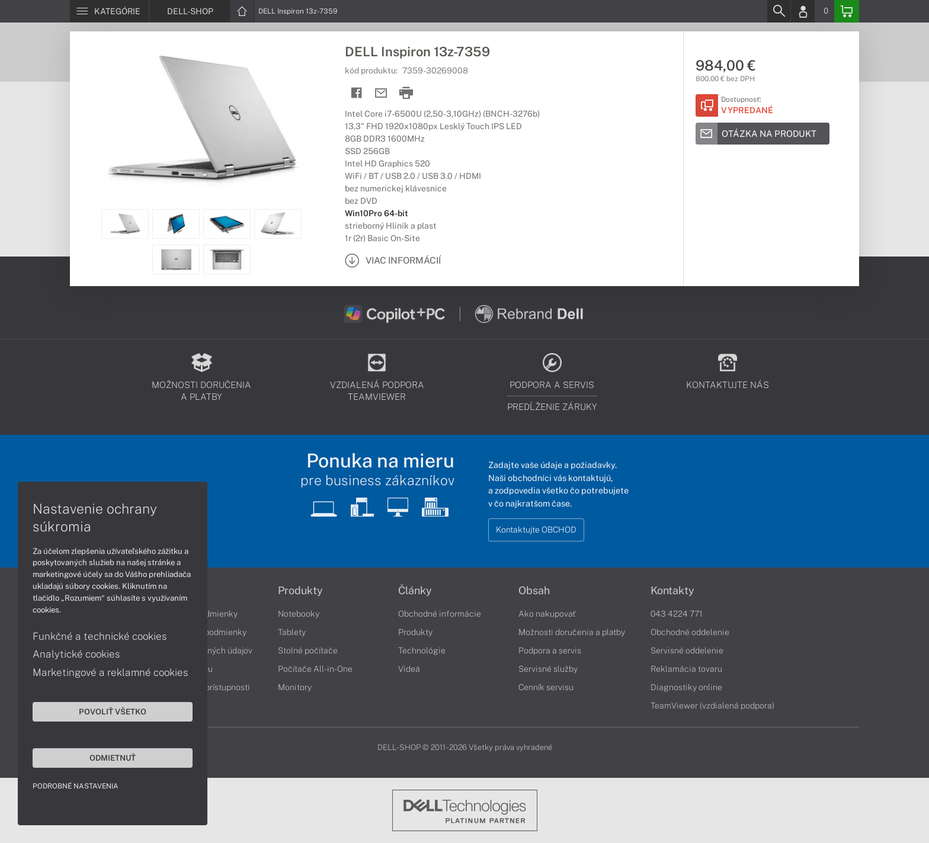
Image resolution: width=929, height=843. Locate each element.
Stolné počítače (308, 650)
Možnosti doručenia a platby (571, 632)
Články (415, 590)
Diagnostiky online (686, 687)
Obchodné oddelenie (690, 632)
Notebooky (298, 613)
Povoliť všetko (112, 711)
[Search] (778, 11)
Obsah (534, 590)
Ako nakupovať (547, 613)
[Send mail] (381, 93)
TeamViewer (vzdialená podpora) (712, 705)
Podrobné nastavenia (75, 786)
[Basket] (846, 11)
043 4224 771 (677, 613)
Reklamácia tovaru (686, 669)
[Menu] (109, 11)
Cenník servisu (546, 687)
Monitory (295, 687)
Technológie (422, 650)
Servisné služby (548, 669)
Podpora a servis (549, 650)
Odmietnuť (112, 757)
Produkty (300, 590)
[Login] (803, 11)
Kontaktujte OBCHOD (536, 529)
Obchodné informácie (439, 613)
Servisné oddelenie (687, 650)
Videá (409, 669)
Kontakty (672, 590)
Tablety (292, 632)
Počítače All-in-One (315, 669)
